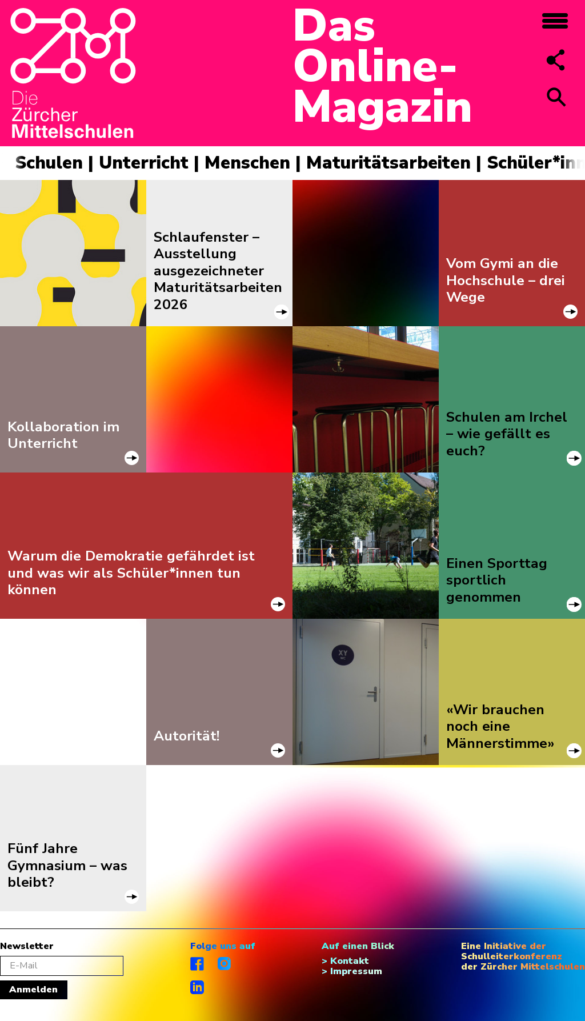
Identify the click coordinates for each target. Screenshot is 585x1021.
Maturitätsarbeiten (388, 163)
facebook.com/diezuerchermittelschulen (197, 964)
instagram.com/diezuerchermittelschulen (225, 964)
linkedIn (197, 987)
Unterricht (144, 163)
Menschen (247, 163)
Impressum (356, 971)
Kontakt (349, 961)
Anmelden (33, 989)
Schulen (49, 163)
